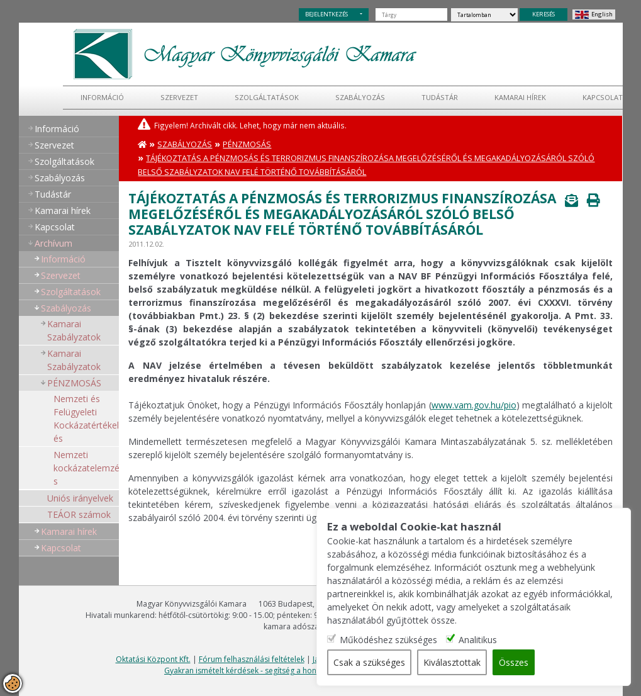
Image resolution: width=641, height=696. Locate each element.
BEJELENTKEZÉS (326, 14)
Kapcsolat (55, 227)
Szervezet (179, 97)
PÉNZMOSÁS (74, 383)
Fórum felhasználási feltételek (251, 659)
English (602, 14)
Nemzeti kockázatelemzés (86, 468)
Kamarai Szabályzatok (74, 330)
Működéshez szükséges (388, 640)
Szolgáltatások (267, 97)
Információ (102, 97)
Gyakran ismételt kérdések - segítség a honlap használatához (272, 670)
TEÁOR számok (79, 514)
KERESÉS (543, 14)
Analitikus (478, 640)
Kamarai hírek (520, 97)
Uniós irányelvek (80, 498)
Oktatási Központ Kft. (153, 659)
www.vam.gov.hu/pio (474, 405)
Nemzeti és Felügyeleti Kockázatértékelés (86, 418)
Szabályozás (184, 144)
